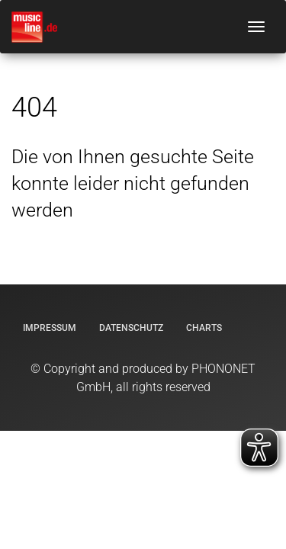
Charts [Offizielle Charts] (204, 328)
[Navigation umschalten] (256, 27)
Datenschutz (131, 328)
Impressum (49, 328)
